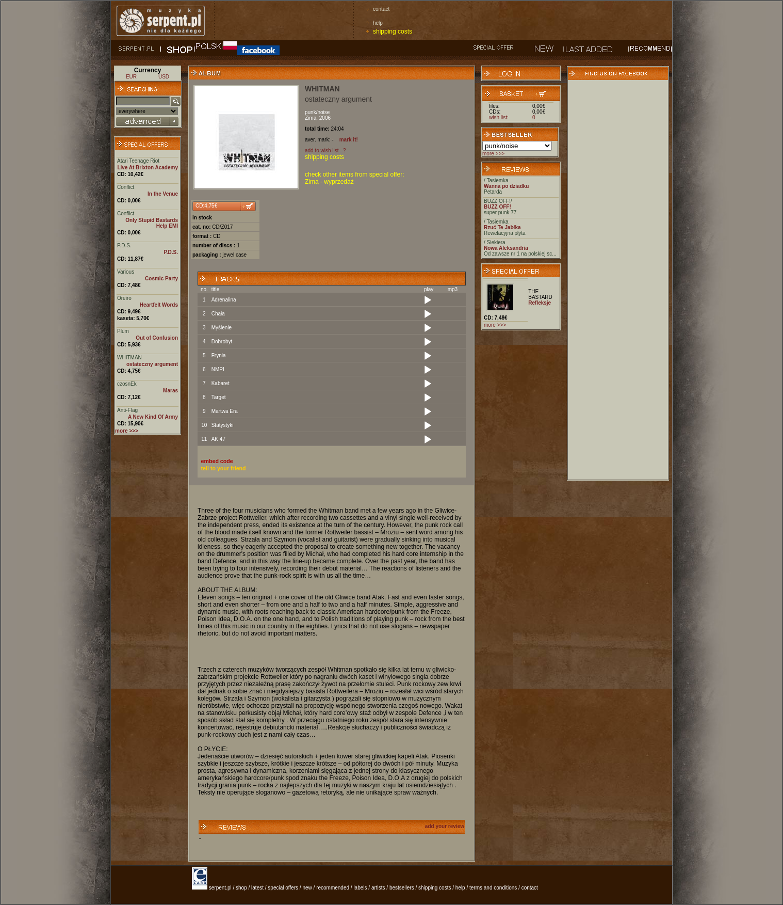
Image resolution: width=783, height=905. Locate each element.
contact (381, 9)
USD (163, 77)
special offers (283, 888)
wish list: (499, 117)
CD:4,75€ (206, 206)
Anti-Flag (127, 410)
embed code (217, 461)
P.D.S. (124, 245)
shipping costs (392, 31)
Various (125, 272)
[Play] (427, 300)
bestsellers (401, 888)
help (378, 23)
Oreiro (124, 298)
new (307, 888)
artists (378, 888)
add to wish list (322, 150)
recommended (332, 888)
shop (241, 888)
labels (360, 888)
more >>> (493, 153)
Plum (123, 331)
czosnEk (127, 384)
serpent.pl (220, 888)
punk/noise (317, 112)
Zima (310, 118)
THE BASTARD (540, 294)
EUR (131, 77)
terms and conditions (493, 888)
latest (257, 888)
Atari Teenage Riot (138, 161)
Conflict (125, 187)
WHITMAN (129, 357)
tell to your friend (223, 468)
